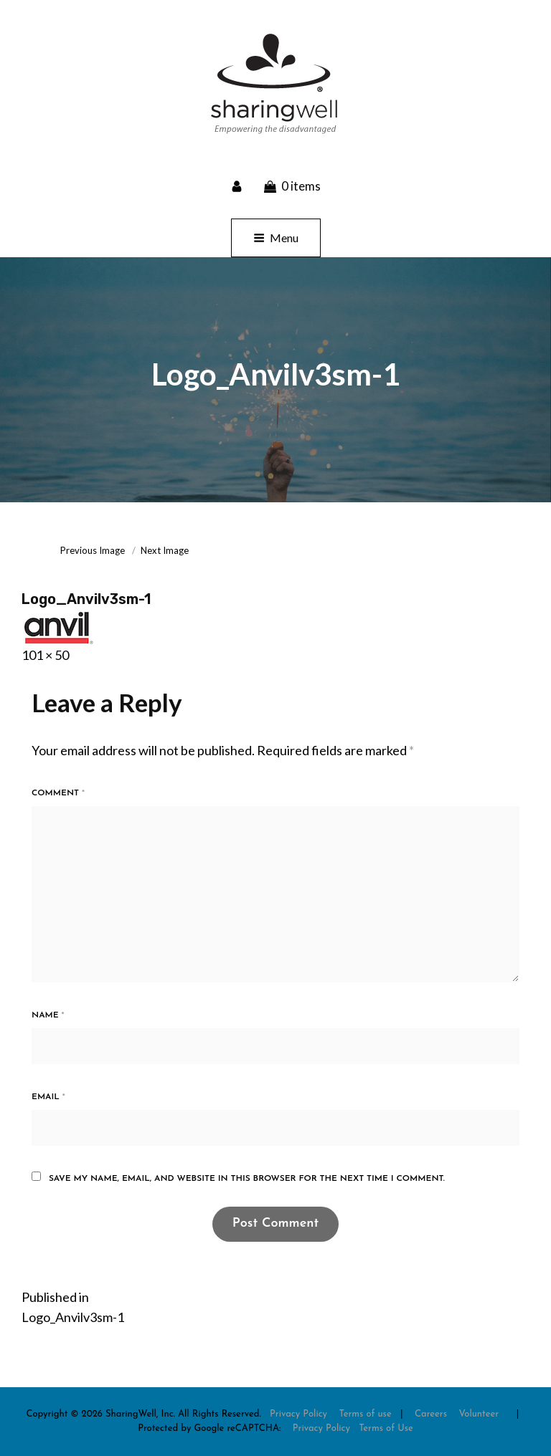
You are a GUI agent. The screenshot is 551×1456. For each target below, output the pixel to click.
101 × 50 (45, 655)
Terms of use (365, 1414)
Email (48, 1097)
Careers (431, 1414)
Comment (58, 793)
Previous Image (92, 550)
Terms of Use (386, 1428)
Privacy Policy (298, 1414)
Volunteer (478, 1414)
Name (48, 1015)
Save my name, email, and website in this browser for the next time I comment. (247, 1178)
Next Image (165, 550)
